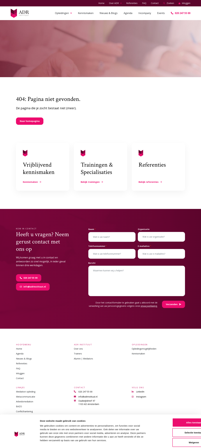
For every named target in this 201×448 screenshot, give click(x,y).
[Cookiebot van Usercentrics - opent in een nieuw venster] (19, 442)
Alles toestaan (175, 408)
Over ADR (114, 3)
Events (161, 13)
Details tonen (164, 442)
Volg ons (138, 387)
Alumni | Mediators (83, 358)
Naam (92, 229)
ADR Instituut (83, 344)
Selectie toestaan (175, 418)
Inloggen (184, 3)
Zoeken (168, 3)
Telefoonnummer (97, 246)
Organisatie (144, 229)
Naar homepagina (30, 121)
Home (101, 3)
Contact (155, 3)
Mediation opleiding (25, 391)
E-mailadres (144, 246)
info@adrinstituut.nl (33, 286)
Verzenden (173, 304)
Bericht (91, 263)
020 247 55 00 (180, 13)
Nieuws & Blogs (109, 13)
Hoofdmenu (23, 344)
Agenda (128, 13)
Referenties (132, 3)
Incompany (144, 13)
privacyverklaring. (149, 305)
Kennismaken (85, 13)
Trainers (78, 353)
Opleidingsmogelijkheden (144, 348)
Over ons (78, 348)
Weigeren (175, 428)
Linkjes (20, 387)
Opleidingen (62, 13)
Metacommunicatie (25, 396)
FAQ (144, 3)
